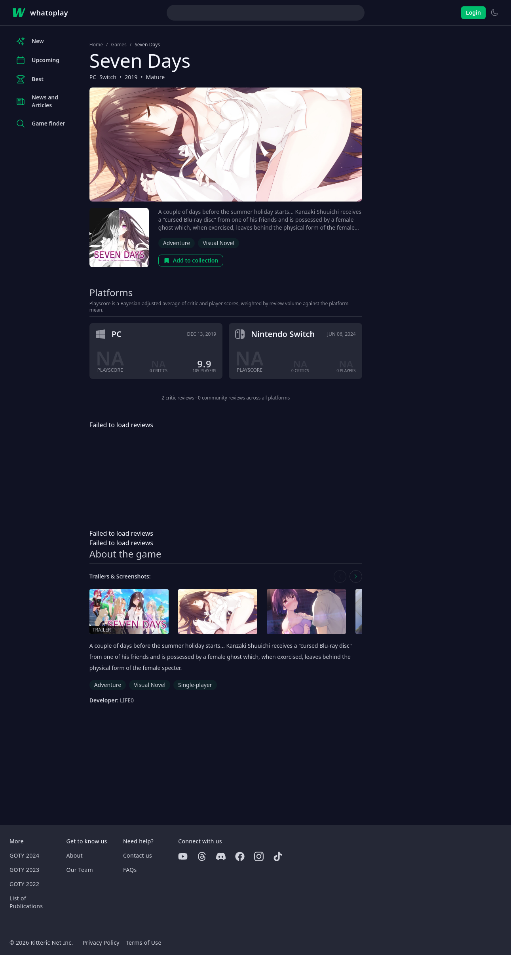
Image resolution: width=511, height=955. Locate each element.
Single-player (195, 685)
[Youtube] (183, 856)
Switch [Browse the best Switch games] (107, 77)
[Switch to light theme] (494, 13)
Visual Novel (218, 243)
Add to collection (190, 260)
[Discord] (221, 856)
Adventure (176, 243)
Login (473, 12)
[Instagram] (259, 856)
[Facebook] (240, 856)
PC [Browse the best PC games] (92, 77)
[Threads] (202, 856)
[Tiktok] (278, 856)
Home (96, 45)
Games (118, 45)
